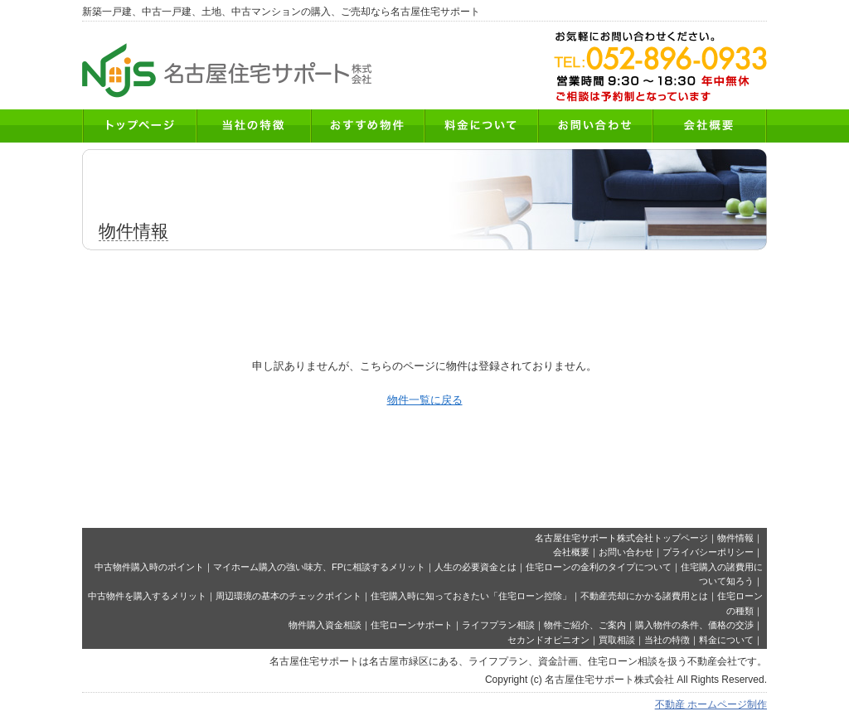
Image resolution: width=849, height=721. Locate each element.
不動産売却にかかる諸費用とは (644, 596)
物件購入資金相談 (325, 625)
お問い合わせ (626, 552)
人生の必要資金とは (475, 567)
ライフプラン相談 (498, 625)
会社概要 (571, 552)
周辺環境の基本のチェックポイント (288, 596)
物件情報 (735, 538)
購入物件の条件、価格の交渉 (694, 625)
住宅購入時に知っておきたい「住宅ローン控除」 (471, 596)
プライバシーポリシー (708, 552)
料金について (726, 640)
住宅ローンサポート (412, 625)
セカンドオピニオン (548, 640)
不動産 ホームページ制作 (711, 704)
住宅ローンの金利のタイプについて (599, 567)
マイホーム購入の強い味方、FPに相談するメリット (319, 567)
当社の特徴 (667, 640)
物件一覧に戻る (425, 400)
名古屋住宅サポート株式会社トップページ (621, 538)
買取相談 (617, 640)
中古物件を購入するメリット (147, 596)
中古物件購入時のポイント (149, 567)
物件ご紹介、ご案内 (585, 625)
